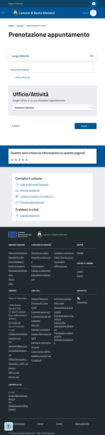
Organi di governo (16, 266)
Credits (59, 423)
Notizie (80, 253)
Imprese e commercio (63, 253)
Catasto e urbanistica (40, 270)
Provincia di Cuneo (39, 303)
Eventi (80, 275)
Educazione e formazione (40, 277)
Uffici (10, 283)
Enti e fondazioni (16, 261)
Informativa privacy (63, 298)
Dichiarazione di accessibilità (63, 310)
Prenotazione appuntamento (63, 334)
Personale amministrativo (17, 273)
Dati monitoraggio (16, 423)
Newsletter (82, 302)
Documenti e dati (16, 257)
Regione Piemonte (15, 3)
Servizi (20, 25)
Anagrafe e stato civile (41, 259)
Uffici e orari (13, 372)
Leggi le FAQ (59, 322)
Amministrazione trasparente (64, 317)
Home (11, 25)
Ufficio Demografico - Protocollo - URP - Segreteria (18, 364)
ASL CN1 (35, 325)
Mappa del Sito (82, 423)
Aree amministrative (17, 253)
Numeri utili (13, 376)
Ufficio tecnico (60, 266)
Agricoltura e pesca (40, 253)
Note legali (59, 303)
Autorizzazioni (37, 266)
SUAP (34, 307)
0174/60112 (14, 322)
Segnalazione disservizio (64, 327)
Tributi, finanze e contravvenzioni (63, 259)
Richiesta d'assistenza (63, 341)
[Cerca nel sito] (92, 13)
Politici (11, 279)
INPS (33, 338)
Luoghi (80, 271)
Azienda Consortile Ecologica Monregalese (41, 332)
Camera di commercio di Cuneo (41, 345)
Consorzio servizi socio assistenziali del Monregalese (41, 316)
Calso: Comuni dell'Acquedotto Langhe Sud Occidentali (41, 356)
